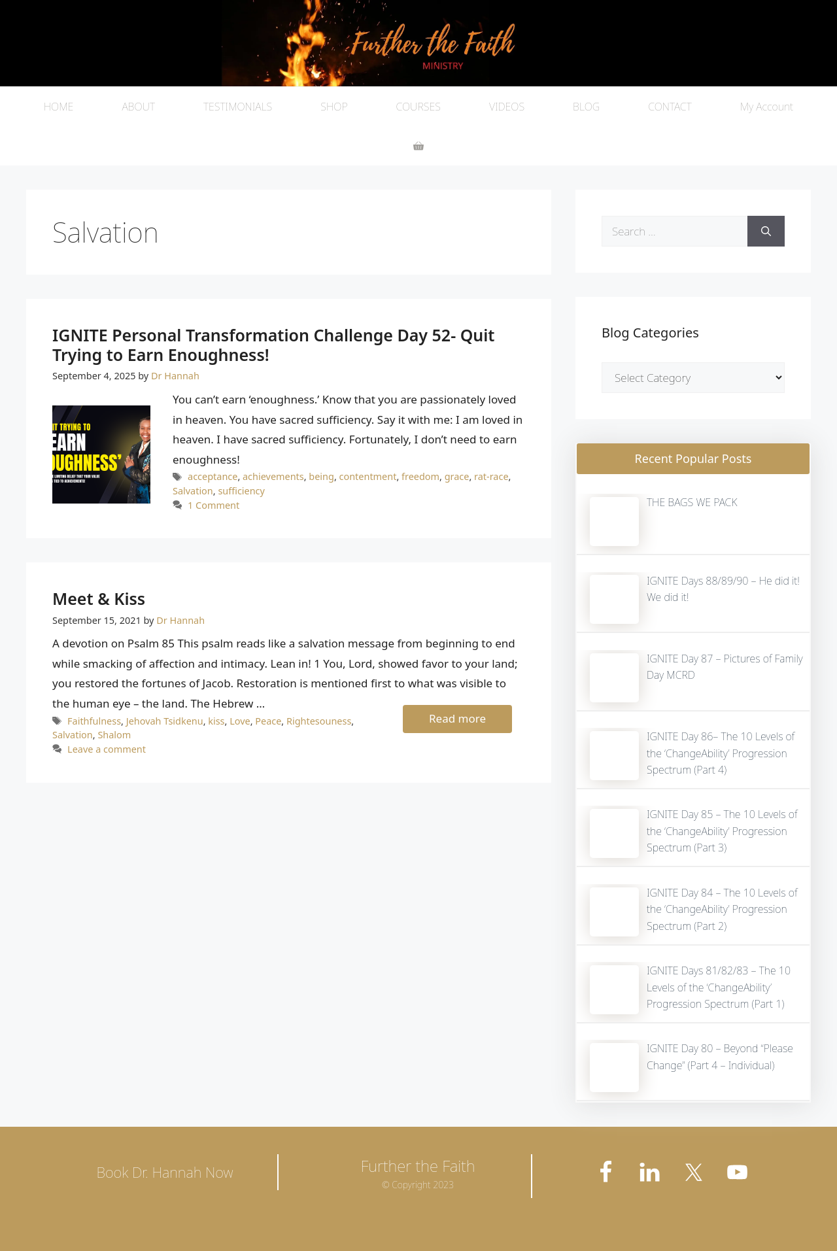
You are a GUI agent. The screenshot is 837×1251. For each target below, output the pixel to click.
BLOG (586, 106)
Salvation (193, 491)
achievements (273, 476)
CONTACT (670, 106)
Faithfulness (94, 721)
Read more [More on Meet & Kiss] (457, 718)
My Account (766, 106)
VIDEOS (506, 106)
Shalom (114, 734)
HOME (59, 106)
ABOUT (138, 106)
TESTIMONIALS (237, 106)
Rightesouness (318, 721)
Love (240, 721)
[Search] (766, 231)
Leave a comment (106, 749)
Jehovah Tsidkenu (164, 721)
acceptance (212, 476)
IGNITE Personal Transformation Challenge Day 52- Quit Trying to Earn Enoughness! (273, 345)
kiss (216, 721)
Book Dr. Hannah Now (164, 1172)
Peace (268, 721)
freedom (420, 476)
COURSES (418, 106)
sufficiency (241, 491)
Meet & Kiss (98, 598)
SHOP (333, 106)
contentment (368, 476)
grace (457, 476)
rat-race (491, 476)
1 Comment (213, 505)
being (321, 476)
